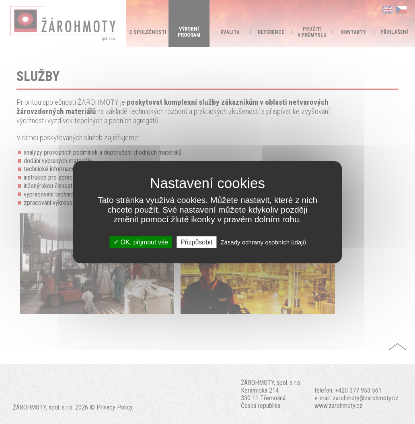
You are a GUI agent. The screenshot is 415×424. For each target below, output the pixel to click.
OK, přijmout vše (140, 241)
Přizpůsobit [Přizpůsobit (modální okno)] (196, 241)
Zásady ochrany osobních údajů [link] (263, 241)
